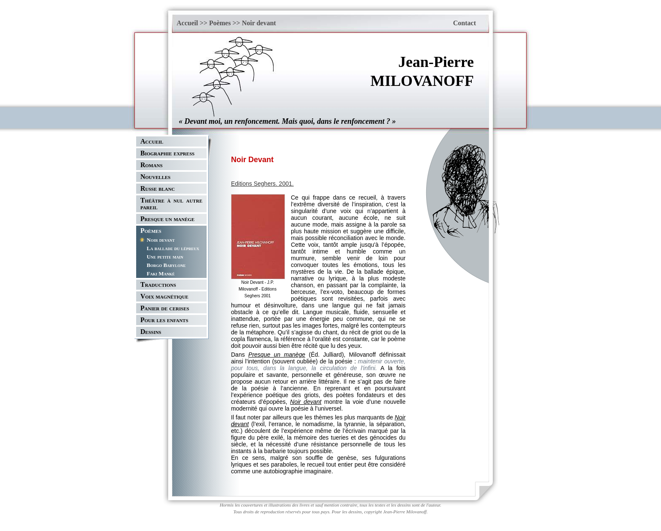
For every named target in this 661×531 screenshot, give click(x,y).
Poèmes (220, 23)
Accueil (187, 23)
